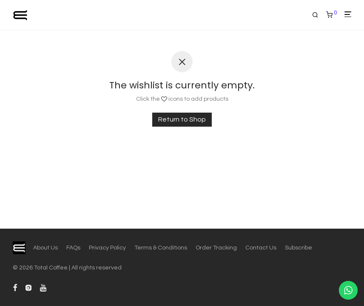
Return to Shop (182, 119)
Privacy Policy (107, 248)
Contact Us (260, 248)
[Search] (318, 15)
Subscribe (298, 248)
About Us (45, 248)
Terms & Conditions (160, 248)
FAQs (73, 248)
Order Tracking (216, 248)
